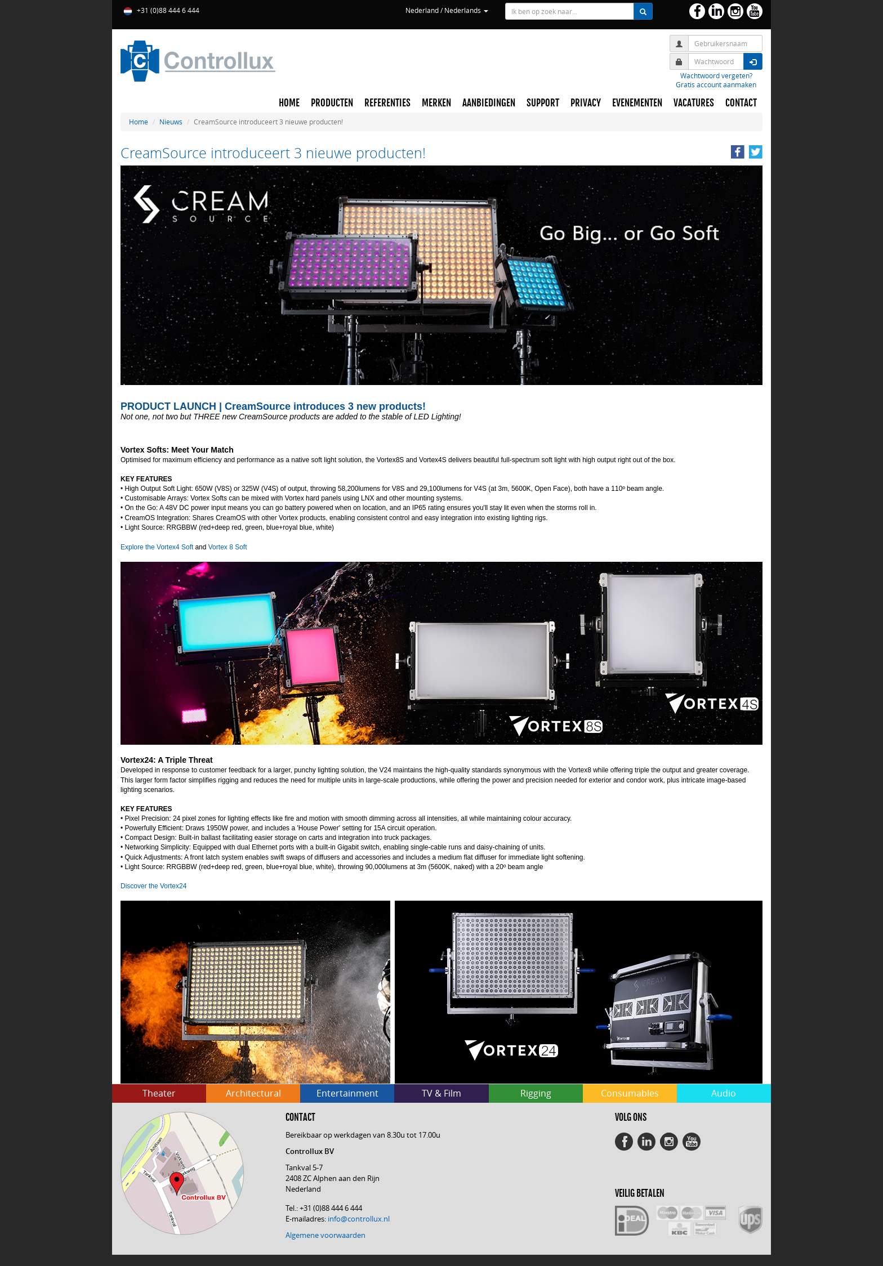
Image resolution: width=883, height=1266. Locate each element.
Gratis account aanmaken (716, 84)
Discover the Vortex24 (153, 886)
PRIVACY (585, 103)
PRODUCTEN (332, 103)
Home (138, 121)
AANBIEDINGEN (488, 103)
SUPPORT (543, 103)
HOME (289, 103)
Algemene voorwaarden (325, 1235)
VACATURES (694, 103)
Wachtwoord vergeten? (716, 75)
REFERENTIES (387, 103)
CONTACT (741, 103)
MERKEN (436, 103)
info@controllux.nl (359, 1219)
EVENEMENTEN (637, 103)
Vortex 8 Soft (227, 547)
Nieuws (170, 121)
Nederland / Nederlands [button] (446, 10)
